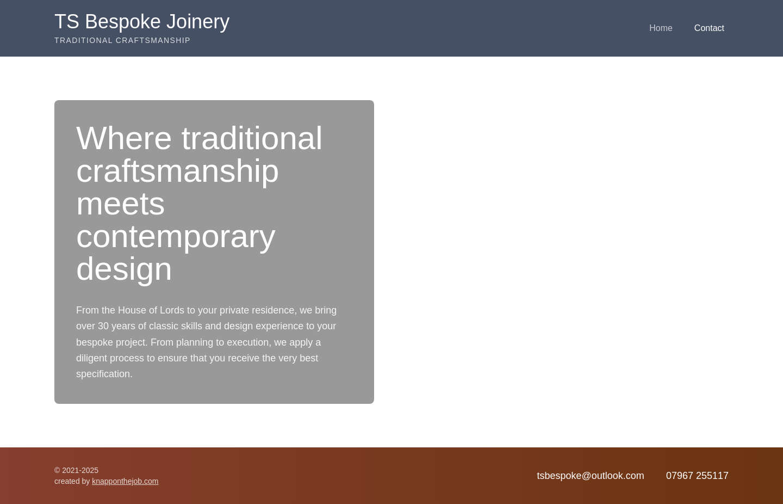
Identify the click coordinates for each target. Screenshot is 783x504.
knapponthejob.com (125, 481)
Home (661, 28)
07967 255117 (697, 475)
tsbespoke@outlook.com (590, 475)
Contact (709, 28)
